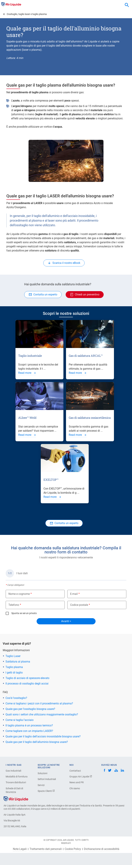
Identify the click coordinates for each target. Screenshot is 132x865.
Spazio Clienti (46, 791)
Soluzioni (42, 773)
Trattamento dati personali (46, 849)
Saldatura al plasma (18, 661)
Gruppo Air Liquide (80, 776)
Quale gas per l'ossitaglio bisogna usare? (30, 709)
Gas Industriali (13, 770)
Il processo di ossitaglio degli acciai (27, 683)
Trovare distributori (16, 782)
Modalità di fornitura (17, 776)
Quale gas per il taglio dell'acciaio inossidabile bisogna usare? (43, 736)
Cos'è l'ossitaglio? (16, 698)
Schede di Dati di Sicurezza (14, 790)
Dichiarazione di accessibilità (101, 849)
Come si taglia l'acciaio (20, 720)
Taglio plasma (14, 667)
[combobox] (127, 5)
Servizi (41, 785)
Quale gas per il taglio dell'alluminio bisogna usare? (37, 742)
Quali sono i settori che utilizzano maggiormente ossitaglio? (42, 714)
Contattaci (75, 770)
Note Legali (20, 849)
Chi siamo (74, 788)
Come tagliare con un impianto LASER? (29, 731)
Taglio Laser (13, 656)
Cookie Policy (73, 849)
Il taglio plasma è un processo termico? (29, 725)
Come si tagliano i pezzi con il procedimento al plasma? (39, 703)
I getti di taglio (14, 672)
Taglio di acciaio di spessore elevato (27, 678)
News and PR (76, 782)
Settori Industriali (47, 779)
